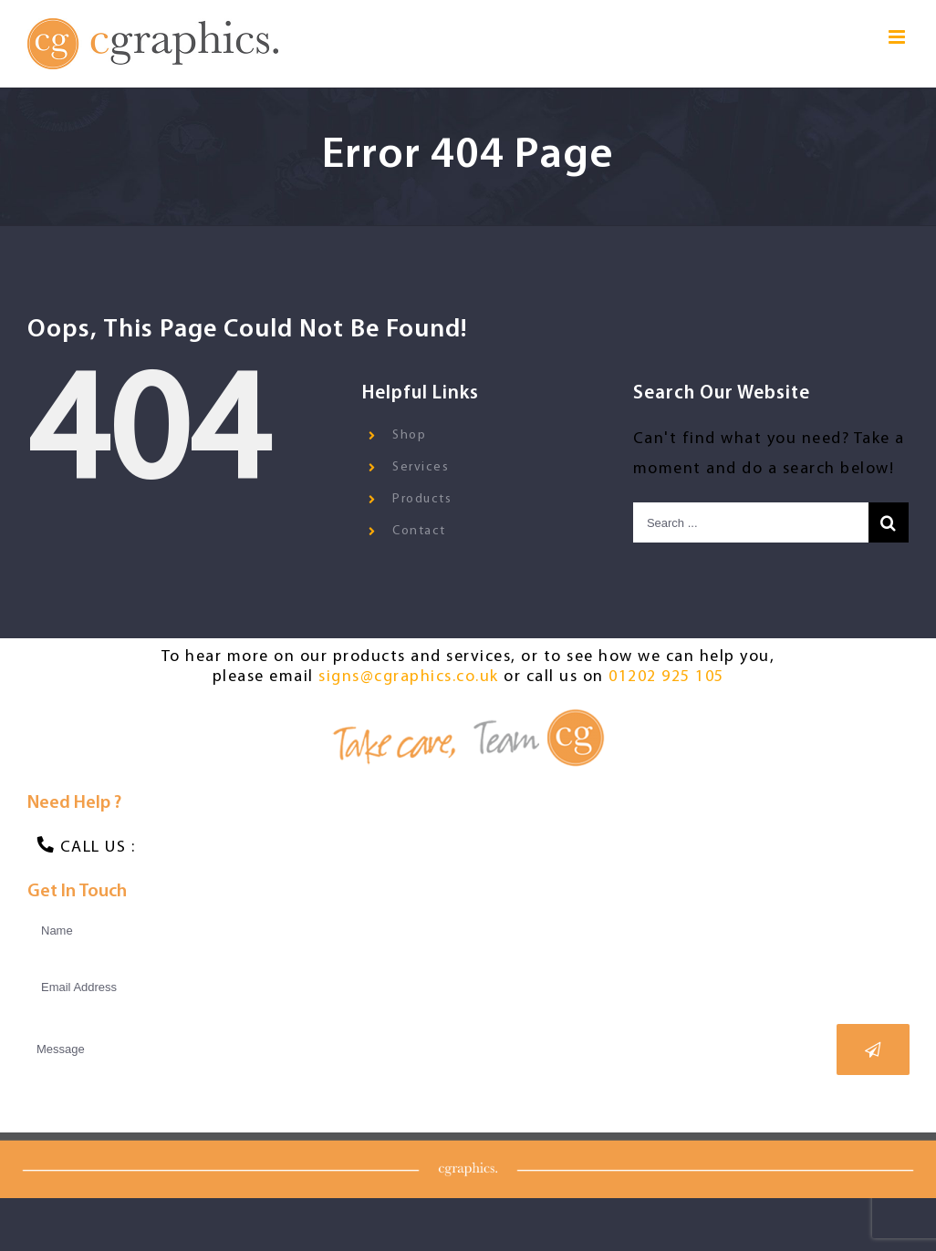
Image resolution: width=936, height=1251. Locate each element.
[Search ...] (744, 522)
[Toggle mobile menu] (890, 37)
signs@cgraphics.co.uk (405, 677)
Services (418, 467)
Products (419, 499)
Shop (406, 435)
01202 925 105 (663, 677)
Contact (416, 531)
